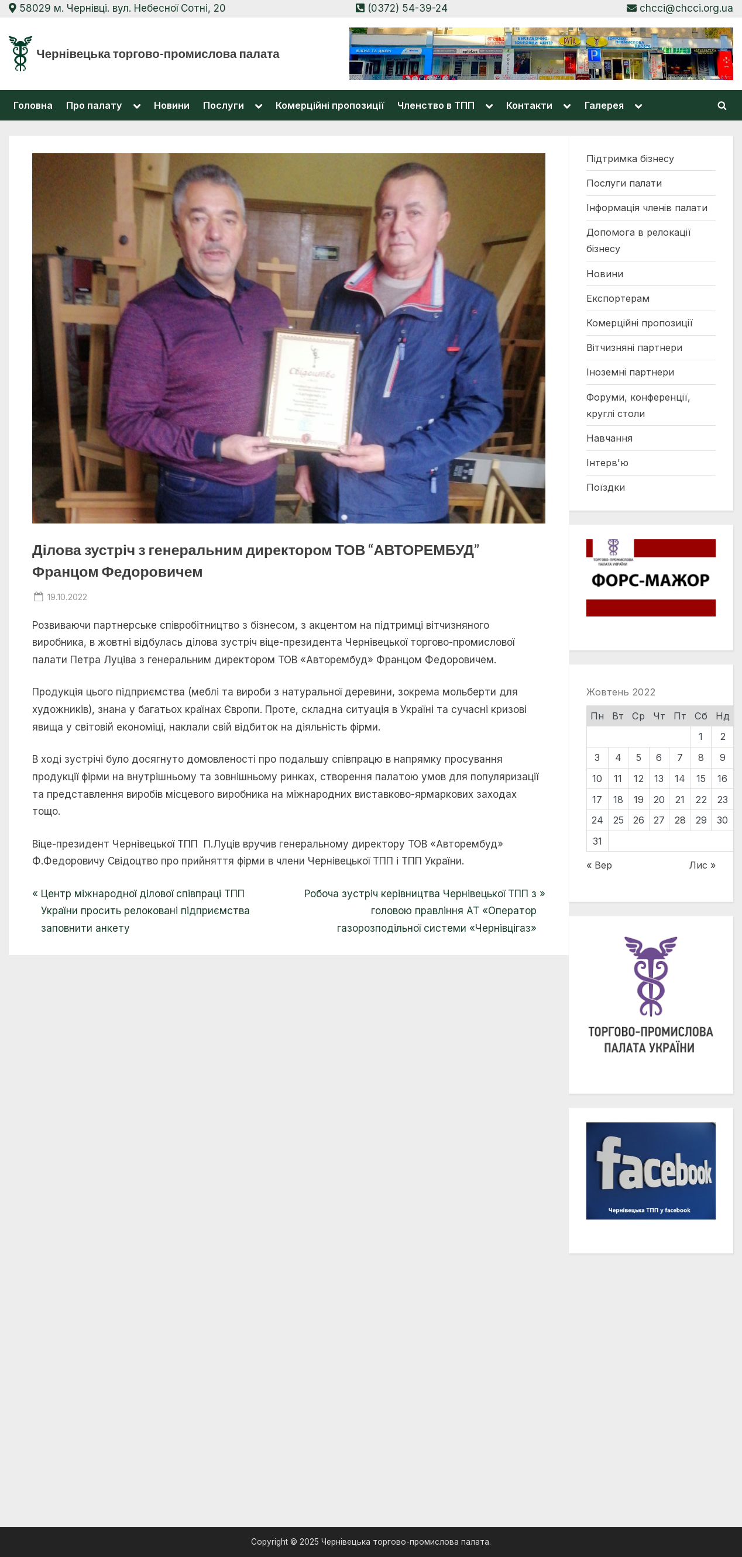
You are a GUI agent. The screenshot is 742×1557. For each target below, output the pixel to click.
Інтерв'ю (607, 463)
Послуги (223, 105)
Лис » (702, 865)
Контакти (529, 105)
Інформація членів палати (646, 207)
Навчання (609, 438)
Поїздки (605, 487)
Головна (33, 105)
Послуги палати (624, 183)
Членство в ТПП (436, 105)
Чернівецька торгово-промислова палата (157, 53)
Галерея (604, 105)
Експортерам (618, 298)
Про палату (94, 105)
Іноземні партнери (630, 372)
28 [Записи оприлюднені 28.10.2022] (680, 820)
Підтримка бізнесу (630, 158)
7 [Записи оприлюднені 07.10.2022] (680, 757)
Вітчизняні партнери (634, 347)
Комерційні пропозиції (330, 105)
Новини (172, 105)
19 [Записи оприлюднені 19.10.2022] (639, 799)
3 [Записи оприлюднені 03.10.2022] (597, 757)
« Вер (599, 865)
